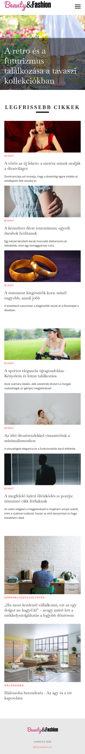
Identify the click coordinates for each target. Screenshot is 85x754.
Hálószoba (14, 685)
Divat (9, 44)
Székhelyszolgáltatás (24, 597)
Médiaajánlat (42, 747)
